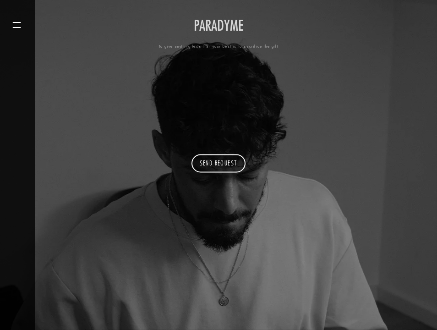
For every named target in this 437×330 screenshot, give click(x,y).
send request (219, 164)
